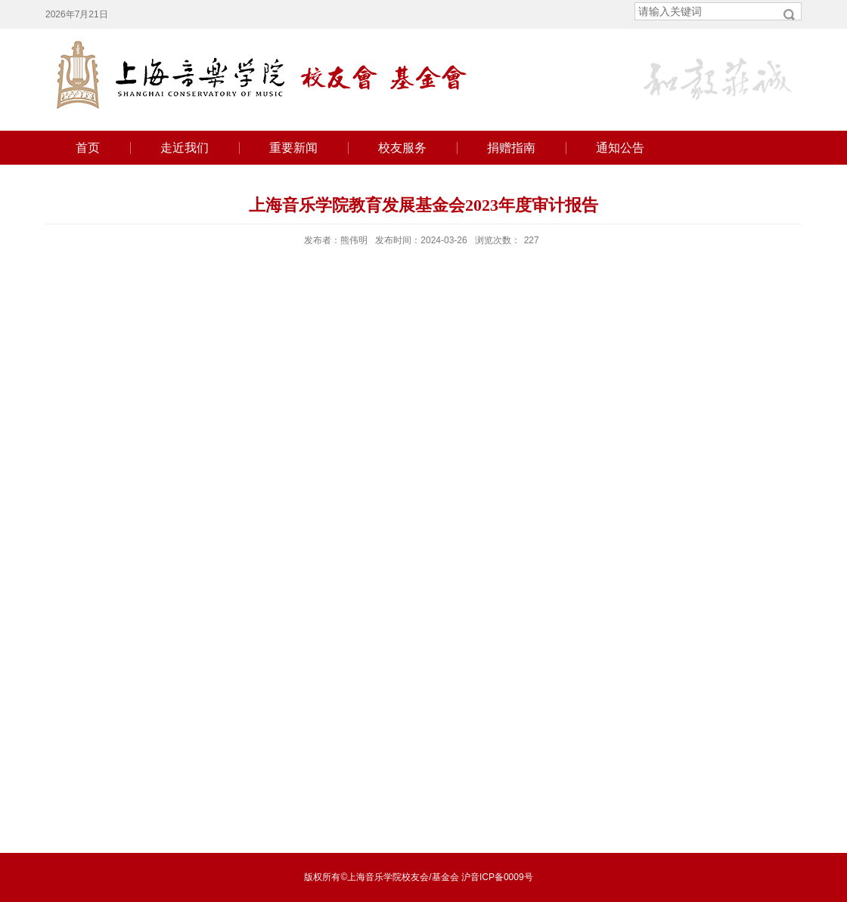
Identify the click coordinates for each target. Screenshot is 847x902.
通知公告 (620, 147)
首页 (88, 147)
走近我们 (184, 147)
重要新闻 (293, 147)
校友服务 (402, 147)
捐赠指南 (511, 147)
